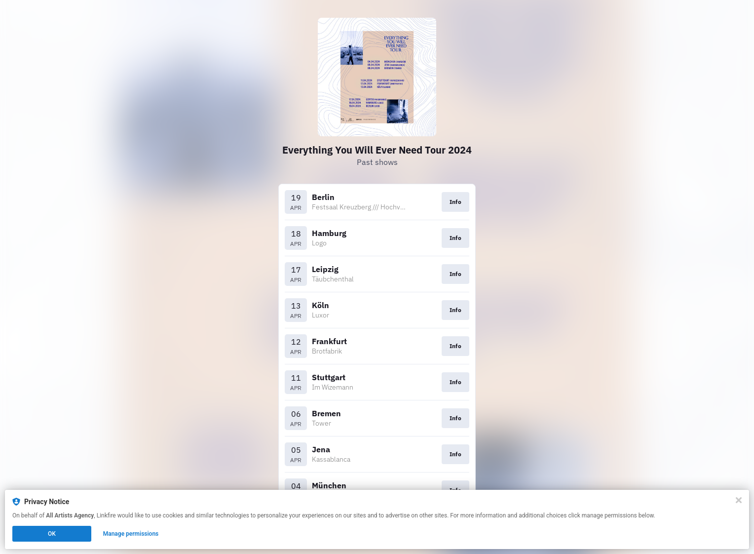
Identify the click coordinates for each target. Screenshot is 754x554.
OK (52, 533)
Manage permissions (131, 533)
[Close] (739, 500)
